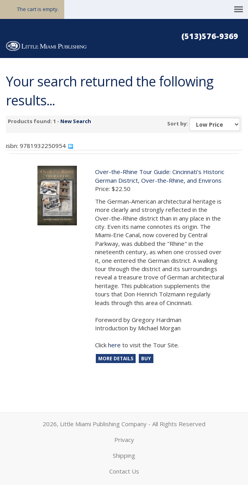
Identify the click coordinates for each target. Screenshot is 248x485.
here (114, 345)
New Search (75, 121)
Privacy (124, 440)
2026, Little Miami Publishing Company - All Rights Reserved (124, 424)
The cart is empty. (38, 9)
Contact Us (124, 471)
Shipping (124, 455)
